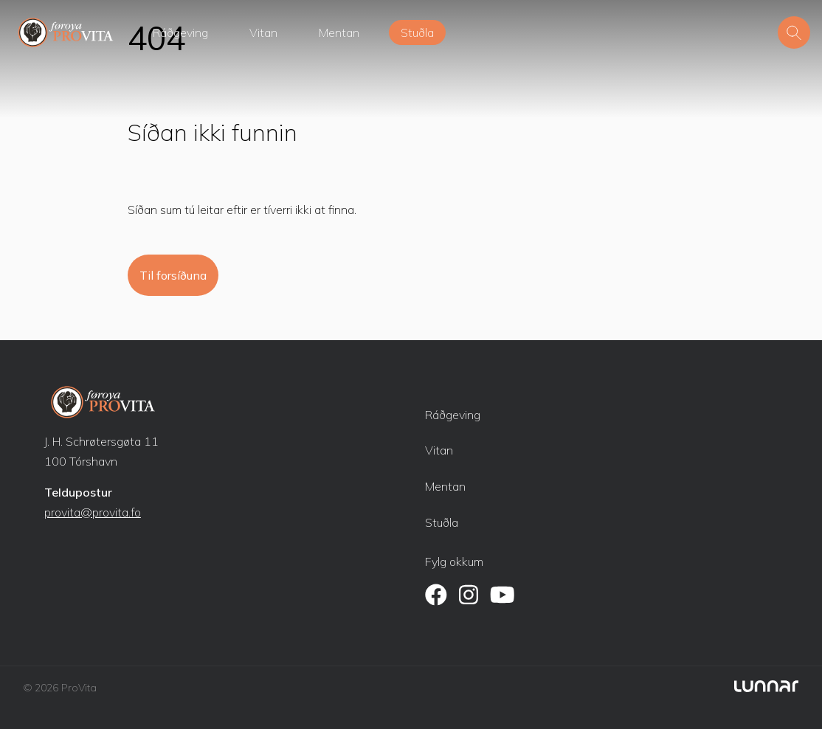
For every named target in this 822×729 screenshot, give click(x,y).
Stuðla (417, 32)
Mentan (339, 32)
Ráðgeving (180, 32)
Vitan (263, 32)
